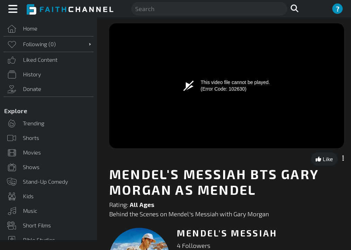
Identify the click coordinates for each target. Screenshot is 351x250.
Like (324, 159)
